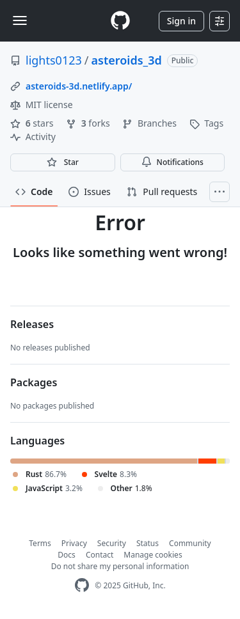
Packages (33, 382)
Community (190, 543)
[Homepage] (120, 20)
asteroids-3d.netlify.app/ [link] (79, 86)
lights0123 (54, 60)
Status (147, 543)
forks (89, 123)
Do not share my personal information (120, 566)
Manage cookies (153, 554)
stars (33, 123)
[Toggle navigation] (19, 20)
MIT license (41, 104)
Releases (32, 324)
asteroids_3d (127, 60)
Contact (99, 554)
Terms (40, 543)
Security (111, 543)
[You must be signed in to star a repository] (62, 162)
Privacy (74, 543)
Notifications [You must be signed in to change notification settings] (172, 162)
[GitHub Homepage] (82, 585)
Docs (67, 554)
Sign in (181, 21)
